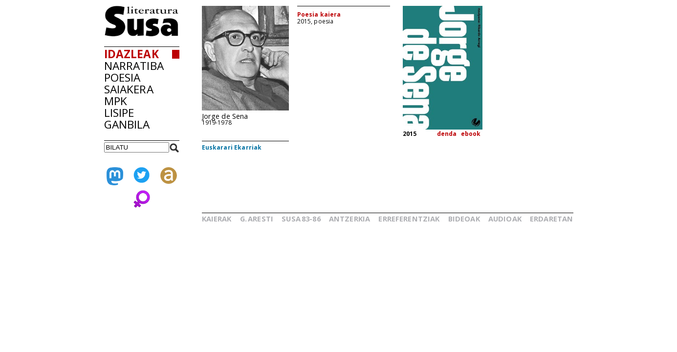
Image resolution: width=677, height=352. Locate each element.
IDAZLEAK (131, 54)
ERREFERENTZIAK (408, 218)
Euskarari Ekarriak (232, 147)
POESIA (122, 77)
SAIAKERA (128, 89)
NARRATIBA (134, 65)
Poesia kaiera (319, 14)
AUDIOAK (505, 218)
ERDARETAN (551, 218)
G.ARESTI (256, 218)
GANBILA (127, 124)
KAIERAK (217, 218)
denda (447, 134)
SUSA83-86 (301, 218)
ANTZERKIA (349, 218)
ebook (471, 134)
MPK (115, 101)
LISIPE (119, 112)
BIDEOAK (464, 218)
